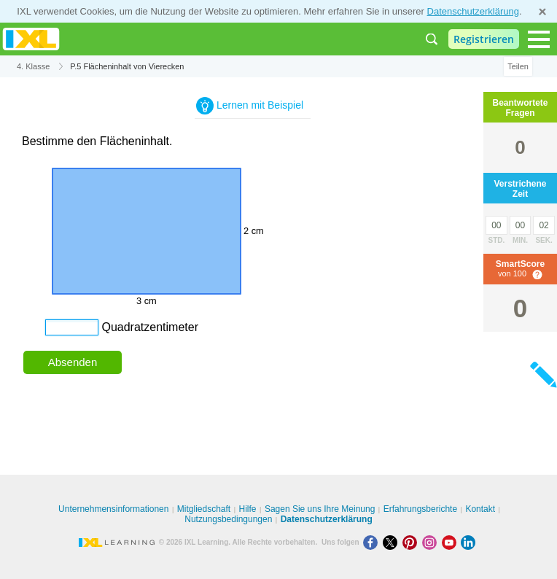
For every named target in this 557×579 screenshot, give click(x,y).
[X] (392, 542)
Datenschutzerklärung (473, 11)
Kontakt (480, 509)
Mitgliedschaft (203, 509)
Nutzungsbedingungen (228, 519)
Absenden (73, 362)
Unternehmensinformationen (113, 509)
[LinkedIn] (469, 542)
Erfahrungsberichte (420, 509)
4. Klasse (33, 66)
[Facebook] (373, 542)
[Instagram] (432, 542)
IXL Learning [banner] (31, 39)
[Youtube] (451, 542)
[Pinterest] (412, 542)
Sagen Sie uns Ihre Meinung (320, 509)
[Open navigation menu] (539, 39)
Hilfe (248, 509)
